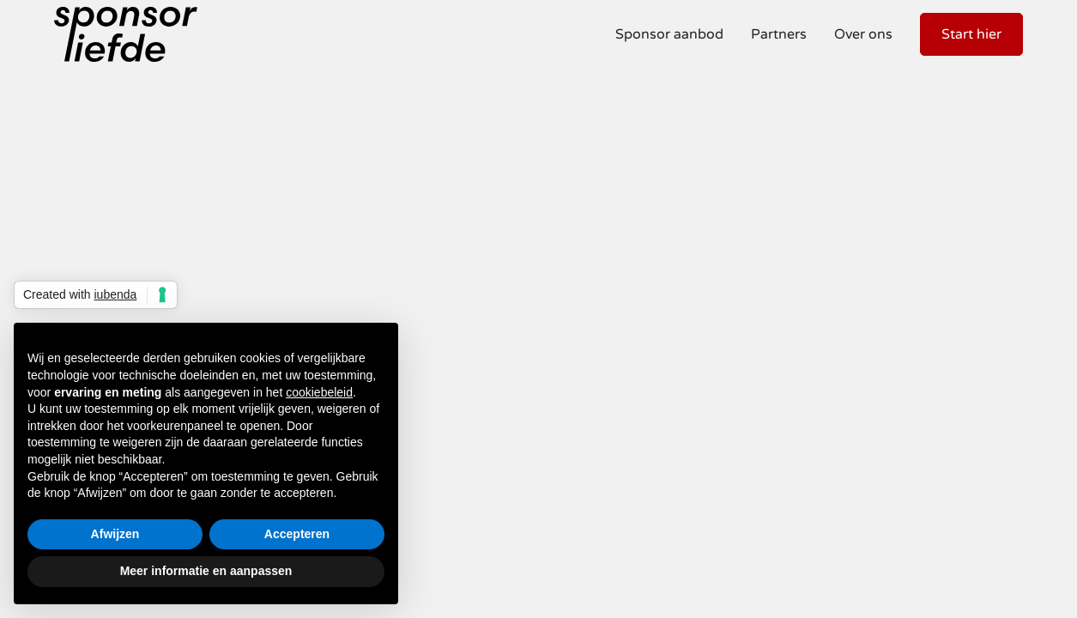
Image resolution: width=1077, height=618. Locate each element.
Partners (779, 34)
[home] (125, 34)
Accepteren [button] (297, 534)
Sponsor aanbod (669, 34)
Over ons (863, 34)
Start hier (971, 34)
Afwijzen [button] (115, 534)
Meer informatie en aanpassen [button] (206, 571)
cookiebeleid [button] (319, 392)
